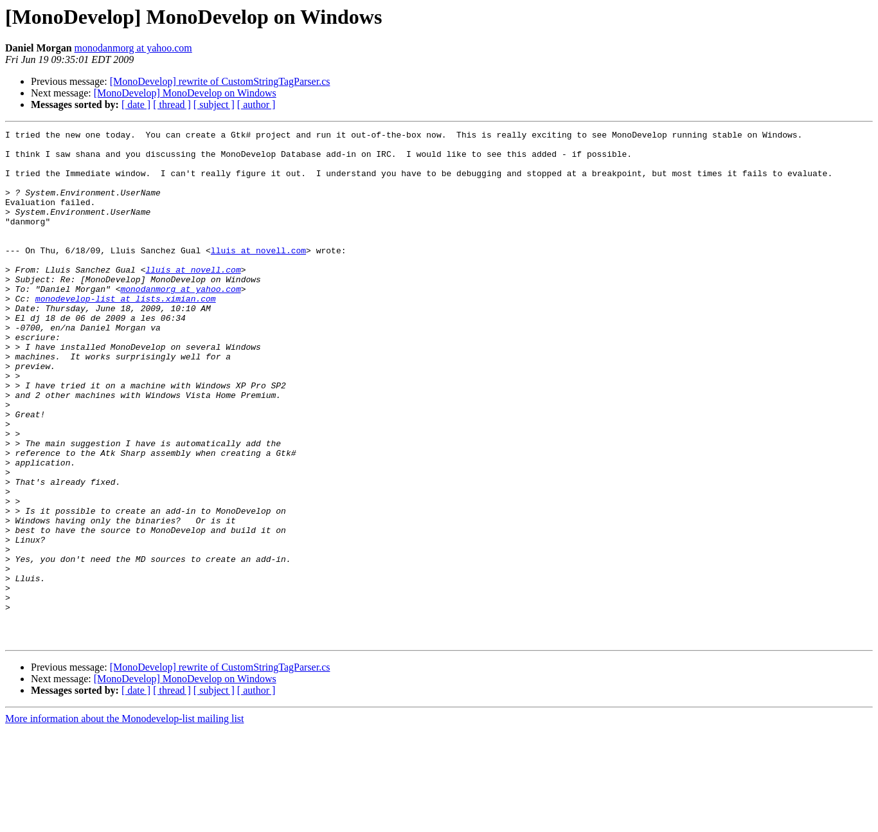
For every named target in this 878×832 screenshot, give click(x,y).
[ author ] (256, 104)
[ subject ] (214, 104)
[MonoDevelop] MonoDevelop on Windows (185, 92)
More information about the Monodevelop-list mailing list (124, 820)
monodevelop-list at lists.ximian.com (125, 333)
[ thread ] (172, 104)
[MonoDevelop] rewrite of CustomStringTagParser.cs (220, 81)
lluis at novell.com (258, 275)
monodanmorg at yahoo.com (133, 47)
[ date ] (135, 104)
